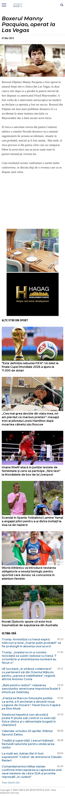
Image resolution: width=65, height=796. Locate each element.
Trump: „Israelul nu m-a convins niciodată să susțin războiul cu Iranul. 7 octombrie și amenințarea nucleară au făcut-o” (29, 657)
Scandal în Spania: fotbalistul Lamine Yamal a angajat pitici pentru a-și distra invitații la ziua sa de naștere (32, 521)
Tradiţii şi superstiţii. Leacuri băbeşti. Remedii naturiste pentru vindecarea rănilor (28, 744)
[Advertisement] (32, 201)
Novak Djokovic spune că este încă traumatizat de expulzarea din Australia (30, 623)
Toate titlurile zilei (11, 782)
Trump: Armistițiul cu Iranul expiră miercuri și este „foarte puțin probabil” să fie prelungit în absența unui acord (31, 643)
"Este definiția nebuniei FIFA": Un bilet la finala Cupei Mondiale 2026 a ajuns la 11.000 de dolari (30, 367)
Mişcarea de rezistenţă (32, 5)
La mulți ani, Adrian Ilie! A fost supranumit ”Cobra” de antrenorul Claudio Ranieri (32, 757)
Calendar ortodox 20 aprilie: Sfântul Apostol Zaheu (27, 732)
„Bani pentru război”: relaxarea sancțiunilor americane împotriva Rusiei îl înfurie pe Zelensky (31, 689)
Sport (24, 320)
